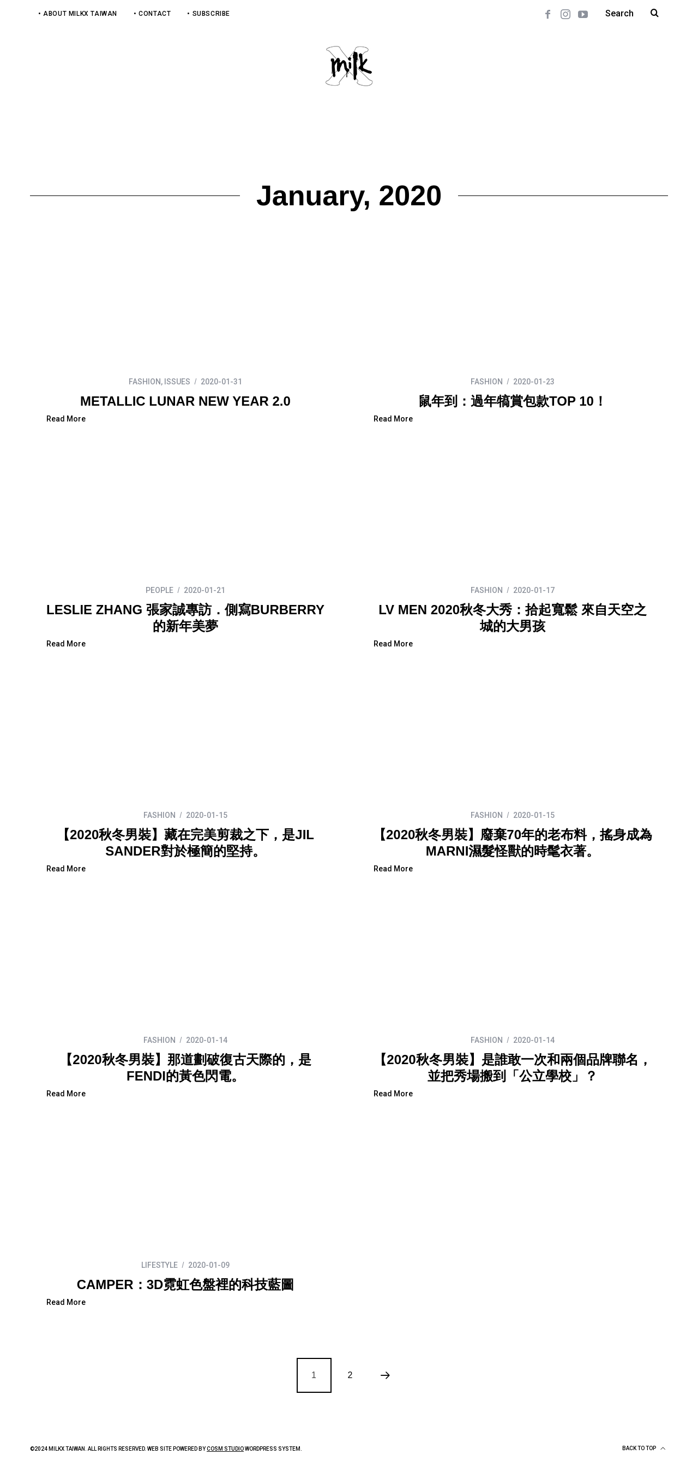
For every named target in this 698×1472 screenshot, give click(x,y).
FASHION (145, 381)
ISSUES (177, 381)
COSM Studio (225, 1449)
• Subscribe (208, 13)
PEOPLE (159, 590)
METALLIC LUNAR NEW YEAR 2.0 (185, 401)
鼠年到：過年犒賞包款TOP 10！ (512, 401)
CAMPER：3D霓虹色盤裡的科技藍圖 (185, 1284)
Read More (66, 419)
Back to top (643, 1448)
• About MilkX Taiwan (77, 13)
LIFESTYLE (159, 1265)
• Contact (152, 13)
